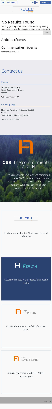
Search (47, 33)
